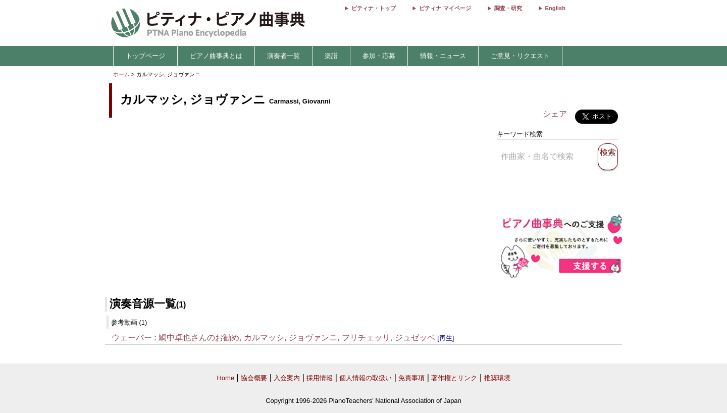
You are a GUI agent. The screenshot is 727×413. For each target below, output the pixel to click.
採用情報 (319, 378)
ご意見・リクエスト (520, 56)
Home (225, 378)
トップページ (145, 56)
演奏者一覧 (283, 56)
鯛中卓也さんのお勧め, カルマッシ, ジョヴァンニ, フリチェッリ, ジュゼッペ (297, 337)
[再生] (445, 338)
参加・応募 (378, 56)
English (555, 8)
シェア (555, 114)
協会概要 (254, 378)
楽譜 (331, 56)
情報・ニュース (443, 56)
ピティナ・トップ (373, 8)
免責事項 (411, 378)
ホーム (121, 74)
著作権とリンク (454, 378)
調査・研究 (508, 8)
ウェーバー (132, 337)
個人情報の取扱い (365, 378)
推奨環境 (497, 378)
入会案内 (287, 378)
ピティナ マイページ (445, 8)
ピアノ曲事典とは (216, 56)
